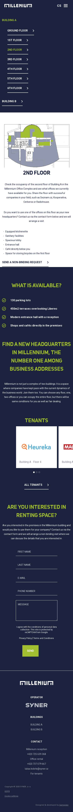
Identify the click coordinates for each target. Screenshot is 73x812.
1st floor (14, 40)
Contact (36, 741)
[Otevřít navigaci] (66, 5)
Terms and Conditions (43, 638)
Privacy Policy (25, 638)
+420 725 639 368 (36, 754)
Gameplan (63, 805)
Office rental (36, 759)
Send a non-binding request (22, 262)
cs (59, 6)
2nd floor (14, 49)
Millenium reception (36, 749)
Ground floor (17, 30)
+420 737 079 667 (36, 764)
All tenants (33, 484)
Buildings (36, 717)
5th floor (14, 78)
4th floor (14, 69)
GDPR (7, 791)
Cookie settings (11, 796)
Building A (9, 20)
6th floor (14, 88)
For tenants (37, 773)
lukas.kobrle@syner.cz (36, 768)
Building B (9, 101)
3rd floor (14, 59)
